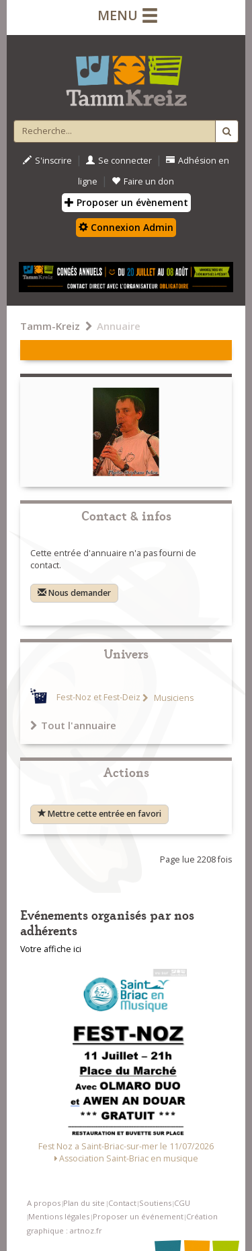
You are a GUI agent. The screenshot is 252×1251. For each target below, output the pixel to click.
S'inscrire (47, 160)
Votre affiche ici (50, 949)
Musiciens (173, 698)
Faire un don (143, 181)
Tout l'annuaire (73, 725)
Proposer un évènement (126, 202)
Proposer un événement (138, 1216)
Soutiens (155, 1203)
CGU (182, 1203)
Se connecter (119, 160)
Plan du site (84, 1203)
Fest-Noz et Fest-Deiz (98, 698)
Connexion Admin (126, 227)
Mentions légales (58, 1216)
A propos (43, 1203)
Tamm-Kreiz (50, 326)
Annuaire (118, 326)
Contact (122, 1203)
